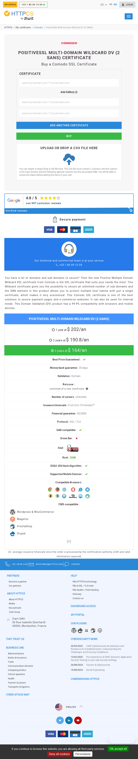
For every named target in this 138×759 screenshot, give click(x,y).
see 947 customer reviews (43, 203)
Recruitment (15, 608)
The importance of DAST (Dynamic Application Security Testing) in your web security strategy (101, 658)
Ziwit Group (14, 612)
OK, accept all (118, 749)
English (69, 707)
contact (113, 564)
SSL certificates (23, 27)
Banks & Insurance (17, 657)
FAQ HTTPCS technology (85, 581)
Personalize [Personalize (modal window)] (83, 754)
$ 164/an (70, 350)
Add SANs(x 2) (69, 92)
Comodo (38, 27)
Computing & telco (17, 670)
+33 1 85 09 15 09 (40, 4)
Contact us (78, 598)
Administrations (16, 653)
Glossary (77, 594)
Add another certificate (69, 125)
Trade (11, 662)
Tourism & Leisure (17, 682)
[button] (69, 541)
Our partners (15, 586)
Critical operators (16, 674)
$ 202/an (70, 329)
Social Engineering (95, 670)
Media (12, 603)
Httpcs (8, 27)
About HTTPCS (16, 599)
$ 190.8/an (70, 339)
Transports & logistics (19, 687)
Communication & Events (20, 666)
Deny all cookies (59, 754)
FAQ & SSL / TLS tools (83, 586)
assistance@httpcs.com (71, 564)
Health (11, 678)
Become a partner (18, 581)
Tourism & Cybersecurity (98, 665)
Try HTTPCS (14, 4)
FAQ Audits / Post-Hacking (86, 590)
